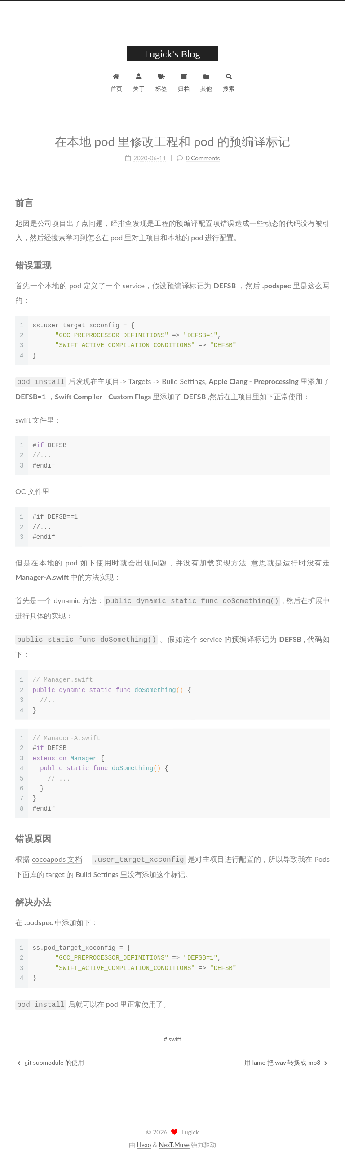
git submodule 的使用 (51, 1058)
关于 (139, 81)
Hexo (144, 1144)
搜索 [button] (228, 81)
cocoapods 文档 (57, 854)
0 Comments (203, 156)
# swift (172, 1034)
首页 (116, 81)
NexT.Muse (174, 1144)
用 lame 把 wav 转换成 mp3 (285, 1058)
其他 (206, 81)
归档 (184, 81)
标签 (161, 81)
